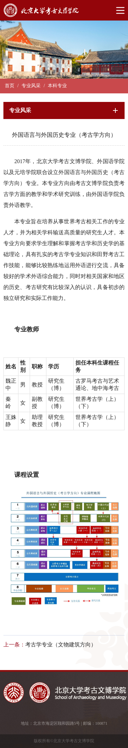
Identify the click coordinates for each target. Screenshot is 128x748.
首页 (9, 85)
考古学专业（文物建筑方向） (60, 644)
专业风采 (31, 85)
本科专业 (57, 85)
